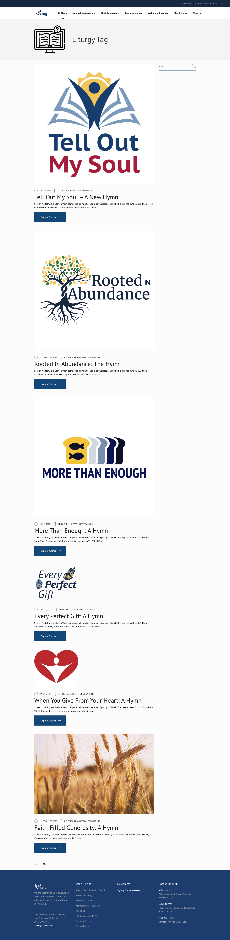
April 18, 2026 (164, 890)
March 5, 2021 (45, 694)
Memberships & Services (88, 905)
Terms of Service (84, 921)
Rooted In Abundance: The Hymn (77, 364)
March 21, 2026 (165, 904)
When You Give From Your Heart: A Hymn (88, 700)
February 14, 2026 (166, 918)
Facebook (186, 3)
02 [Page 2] (44, 864)
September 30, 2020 (48, 821)
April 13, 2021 (45, 609)
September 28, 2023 (48, 357)
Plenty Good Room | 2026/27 (90, 890)
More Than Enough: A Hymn (71, 530)
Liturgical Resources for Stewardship (76, 190)
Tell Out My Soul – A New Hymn (76, 197)
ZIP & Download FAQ (87, 915)
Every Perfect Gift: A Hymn (68, 616)
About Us (80, 910)
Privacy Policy (82, 926)
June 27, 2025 (45, 190)
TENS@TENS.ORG (43, 925)
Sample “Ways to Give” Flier (172, 921)
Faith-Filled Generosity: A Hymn (76, 828)
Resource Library (84, 895)
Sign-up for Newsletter (206, 3)
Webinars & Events (85, 900)
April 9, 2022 (44, 524)
